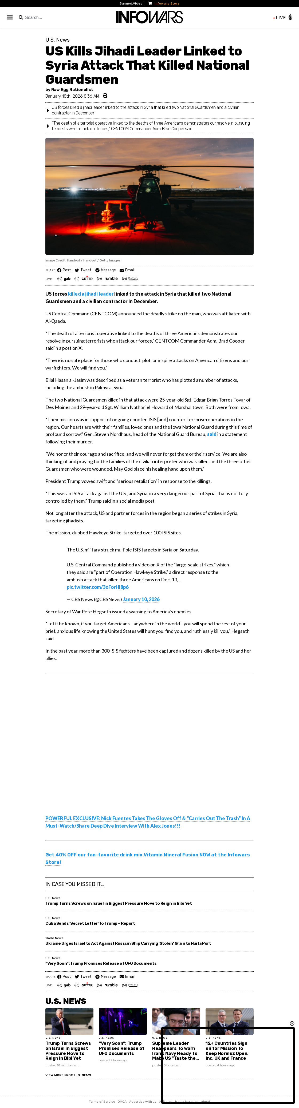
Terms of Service (102, 1101)
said (212, 434)
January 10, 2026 (141, 599)
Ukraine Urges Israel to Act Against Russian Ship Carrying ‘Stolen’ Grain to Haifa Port (128, 943)
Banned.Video (131, 3)
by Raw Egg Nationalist (69, 89)
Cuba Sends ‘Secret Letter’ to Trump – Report (90, 923)
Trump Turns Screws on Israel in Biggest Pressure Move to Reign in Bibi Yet (118, 903)
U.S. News (65, 1001)
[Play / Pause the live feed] (290, 17)
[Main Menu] (10, 17)
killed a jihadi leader (90, 294)
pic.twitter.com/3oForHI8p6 (97, 587)
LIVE (279, 17)
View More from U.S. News (68, 1075)
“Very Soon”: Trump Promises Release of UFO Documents (100, 963)
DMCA (122, 1101)
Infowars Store (163, 3)
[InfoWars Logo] (149, 18)
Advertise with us (142, 1101)
